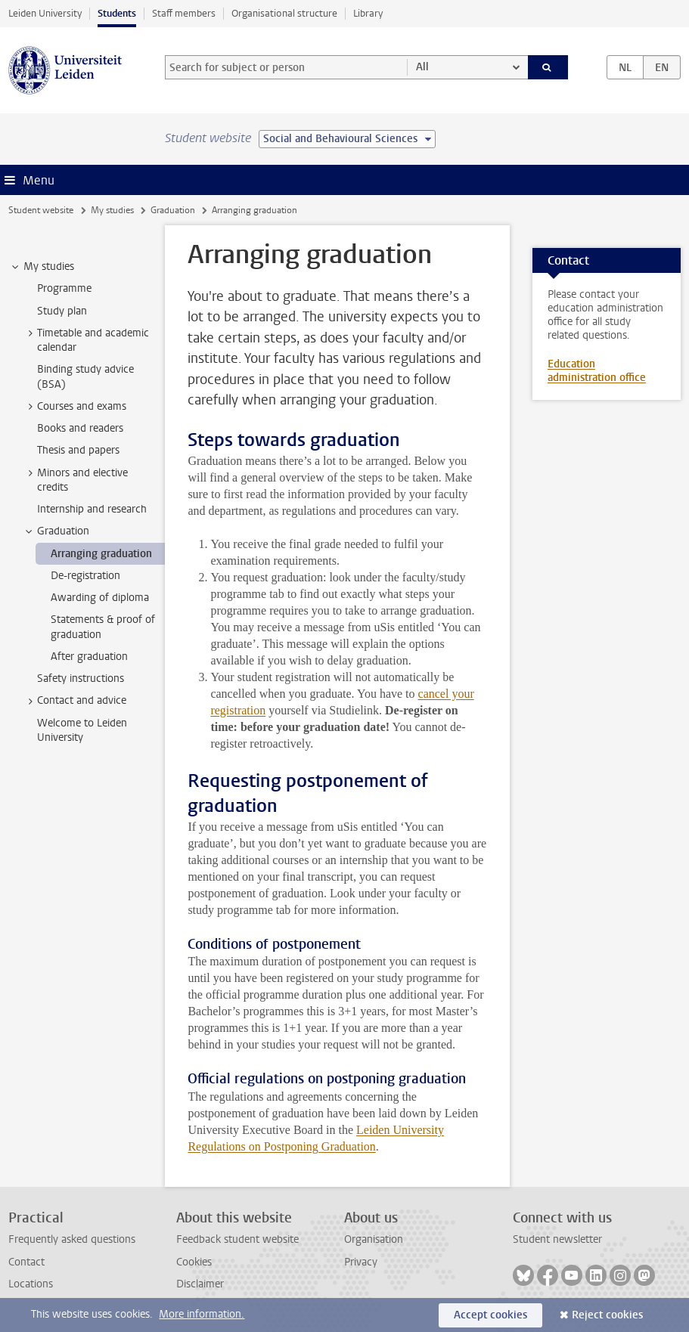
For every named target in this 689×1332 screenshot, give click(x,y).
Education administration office (597, 371)
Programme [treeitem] (64, 288)
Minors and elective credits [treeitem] (75, 480)
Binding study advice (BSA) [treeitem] (85, 376)
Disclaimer (200, 1284)
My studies (112, 210)
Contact (26, 1262)
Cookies (194, 1262)
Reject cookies (607, 1315)
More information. (201, 1314)
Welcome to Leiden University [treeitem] (82, 730)
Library (368, 13)
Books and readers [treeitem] (80, 428)
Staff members (184, 13)
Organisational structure (284, 13)
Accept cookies (490, 1315)
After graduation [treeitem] (89, 656)
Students (117, 13)
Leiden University (45, 13)
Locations (30, 1284)
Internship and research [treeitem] (92, 509)
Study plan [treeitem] (62, 311)
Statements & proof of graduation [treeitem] (103, 626)
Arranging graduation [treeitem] (101, 554)
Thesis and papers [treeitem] (78, 450)
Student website (40, 210)
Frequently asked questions (71, 1239)
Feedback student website (237, 1239)
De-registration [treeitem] (85, 575)
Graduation (173, 210)
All (422, 67)
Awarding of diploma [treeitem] (100, 597)
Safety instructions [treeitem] (80, 678)
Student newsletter (557, 1239)
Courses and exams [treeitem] (74, 406)
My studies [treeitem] (41, 266)
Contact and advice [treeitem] (74, 700)
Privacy (360, 1262)
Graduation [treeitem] (56, 531)
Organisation (373, 1239)
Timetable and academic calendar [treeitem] (86, 340)
